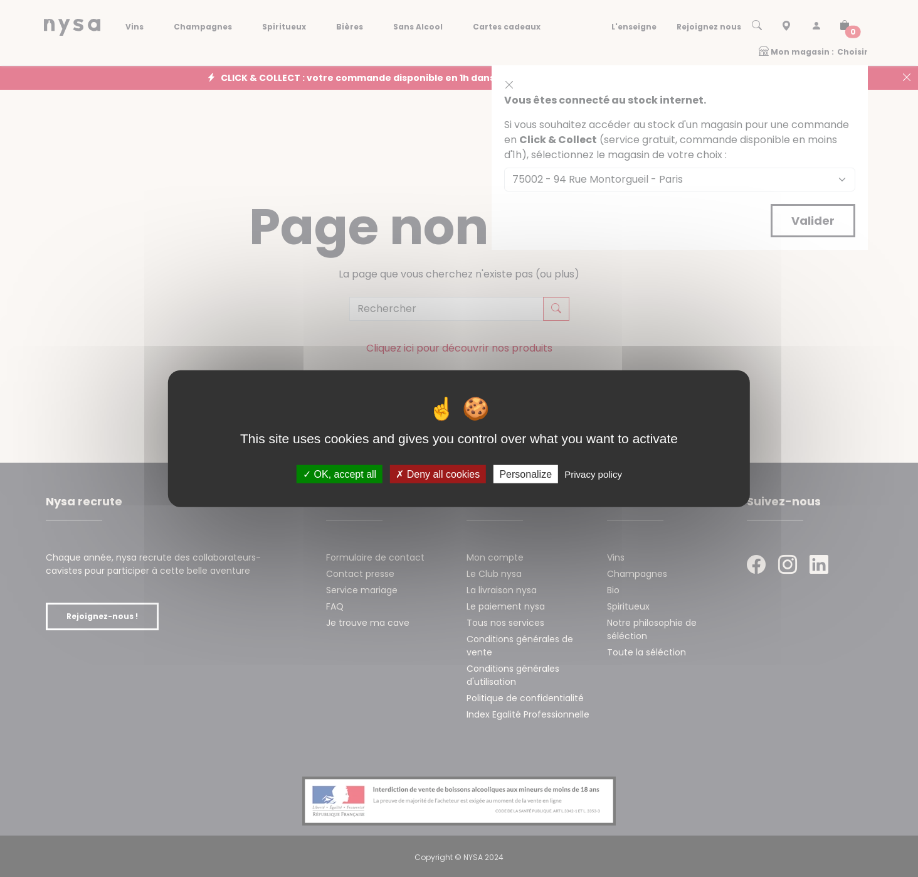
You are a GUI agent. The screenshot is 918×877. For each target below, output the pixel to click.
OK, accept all (339, 474)
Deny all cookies (438, 474)
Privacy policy (593, 474)
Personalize (525, 474)
